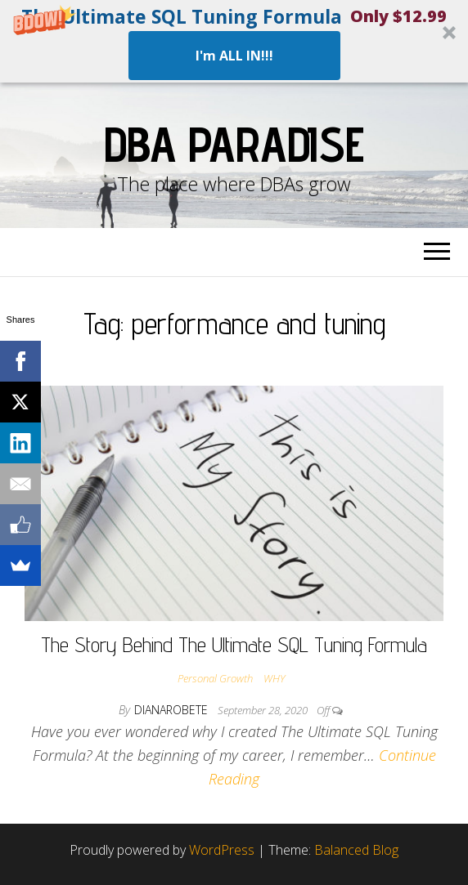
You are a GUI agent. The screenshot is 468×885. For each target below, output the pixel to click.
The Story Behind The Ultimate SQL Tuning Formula (234, 644)
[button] (234, 41)
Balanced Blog (356, 850)
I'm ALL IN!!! (234, 56)
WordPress (221, 850)
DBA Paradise (234, 143)
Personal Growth (215, 678)
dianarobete (172, 709)
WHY (274, 678)
